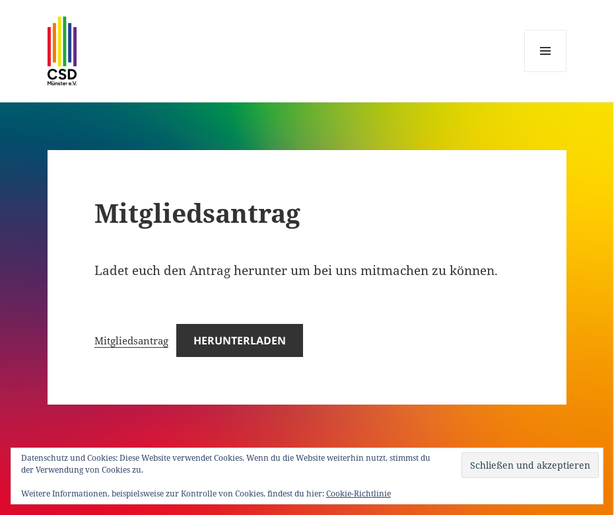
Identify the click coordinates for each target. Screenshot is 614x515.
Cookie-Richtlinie (358, 493)
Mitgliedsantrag (131, 340)
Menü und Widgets (545, 71)
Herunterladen (239, 340)
